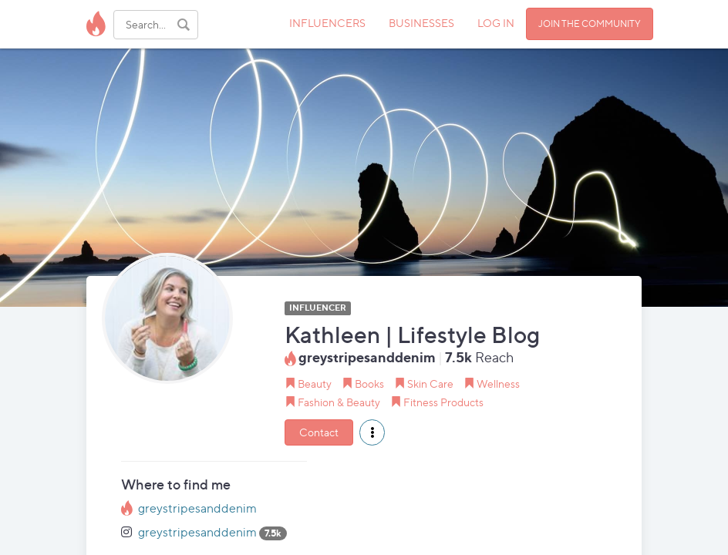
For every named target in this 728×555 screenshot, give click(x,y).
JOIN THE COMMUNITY (589, 23)
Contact (319, 432)
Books (369, 383)
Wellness (498, 383)
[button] (372, 432)
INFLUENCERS (327, 22)
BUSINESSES (421, 22)
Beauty (315, 383)
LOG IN (495, 22)
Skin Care (430, 383)
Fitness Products (443, 402)
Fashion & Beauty (339, 402)
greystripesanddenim (197, 508)
